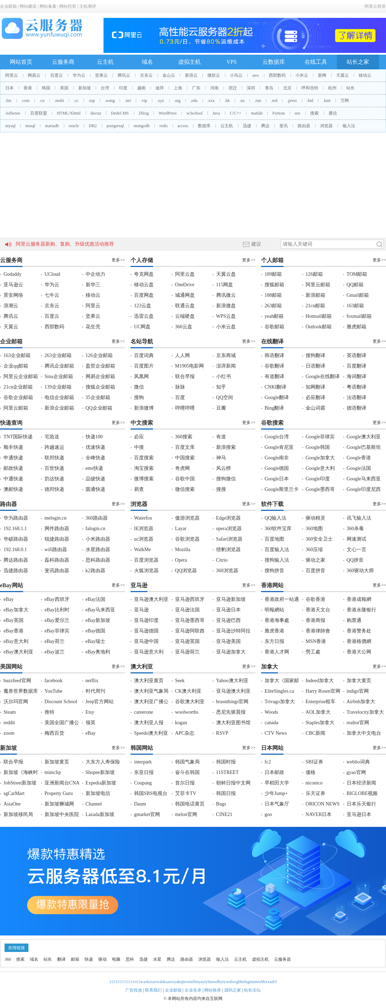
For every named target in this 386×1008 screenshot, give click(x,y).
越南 (141, 87)
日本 (9, 87)
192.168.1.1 (15, 528)
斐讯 (283, 125)
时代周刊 (95, 691)
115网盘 (224, 284)
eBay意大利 (16, 641)
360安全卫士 (319, 539)
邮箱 (75, 959)
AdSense (12, 113)
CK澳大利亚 (188, 691)
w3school (194, 113)
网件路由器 (57, 528)
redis (163, 125)
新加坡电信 (98, 793)
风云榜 (223, 468)
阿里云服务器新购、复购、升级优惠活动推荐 (65, 244)
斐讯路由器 (57, 570)
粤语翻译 (356, 387)
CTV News (276, 733)
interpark (143, 761)
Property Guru (59, 793)
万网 (344, 100)
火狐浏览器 (146, 570)
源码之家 (232, 990)
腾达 (265, 125)
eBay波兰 (55, 651)
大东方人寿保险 (103, 761)
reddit (9, 722)
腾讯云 (124, 75)
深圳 (251, 87)
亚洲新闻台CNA (62, 783)
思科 (130, 959)
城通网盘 (185, 295)
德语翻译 (356, 408)
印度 (123, 87)
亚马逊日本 (228, 609)
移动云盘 (144, 284)
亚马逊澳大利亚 (151, 599)
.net (128, 100)
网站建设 (28, 6)
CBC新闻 (315, 733)
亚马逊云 (13, 284)
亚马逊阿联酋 (190, 630)
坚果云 (101, 75)
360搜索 (183, 436)
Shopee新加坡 (100, 772)
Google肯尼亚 (279, 447)
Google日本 (277, 478)
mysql (10, 125)
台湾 (105, 87)
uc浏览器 (143, 539)
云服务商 (63, 62)
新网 (322, 75)
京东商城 (226, 355)
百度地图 (274, 539)
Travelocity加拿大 (365, 712)
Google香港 (359, 457)
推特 (49, 712)
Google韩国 (318, 447)
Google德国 (277, 468)
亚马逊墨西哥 (190, 620)
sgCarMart (14, 793)
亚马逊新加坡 (231, 599)
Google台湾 (277, 436)
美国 (64, 87)
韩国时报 (226, 761)
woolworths (186, 712)
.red (274, 100)
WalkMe (142, 549)
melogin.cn (56, 518)
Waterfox (143, 518)
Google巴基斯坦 (364, 447)
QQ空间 (224, 397)
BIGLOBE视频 (362, 793)
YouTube (53, 691)
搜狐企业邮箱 (100, 387)
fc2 (268, 761)
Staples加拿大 (320, 722)
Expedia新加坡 (101, 783)
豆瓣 (221, 408)
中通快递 (13, 478)
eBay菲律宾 (57, 630)
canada (271, 722)
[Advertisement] (193, 185)
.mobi (59, 100)
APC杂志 (184, 733)
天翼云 (342, 75)
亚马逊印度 (146, 620)
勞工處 (313, 651)
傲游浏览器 (187, 518)
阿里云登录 (375, 6)
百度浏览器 (146, 560)
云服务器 (282, 959)
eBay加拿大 (16, 609)
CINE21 (224, 814)
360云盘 (183, 326)
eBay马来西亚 (100, 609)
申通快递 (13, 457)
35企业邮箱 (98, 397)
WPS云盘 (226, 316)
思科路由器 (98, 560)
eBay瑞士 (96, 641)
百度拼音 (315, 570)
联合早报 (185, 376)
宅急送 (52, 436)
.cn (41, 100)
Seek (180, 680)
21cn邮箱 (315, 305)
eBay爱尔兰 (57, 620)
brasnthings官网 (232, 701)
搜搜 (221, 489)
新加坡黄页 (57, 761)
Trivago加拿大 (280, 701)
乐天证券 (315, 793)
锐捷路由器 (57, 539)
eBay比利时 (57, 609)
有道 (221, 436)
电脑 (116, 959)
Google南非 (277, 457)
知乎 (221, 387)
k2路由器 (95, 570)
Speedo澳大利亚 (151, 733)
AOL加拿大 (318, 712)
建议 (252, 244)
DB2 (93, 125)
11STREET (227, 772)
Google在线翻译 (323, 376)
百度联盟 (38, 113)
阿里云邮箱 (318, 284)
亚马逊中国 (146, 641)
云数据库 (273, 62)
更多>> (118, 260)
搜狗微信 (226, 478)
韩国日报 (226, 793)
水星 (157, 959)
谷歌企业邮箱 (18, 397)
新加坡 (84, 87)
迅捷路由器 (16, 570)
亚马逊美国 (228, 641)
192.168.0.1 (15, 549)
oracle (74, 125)
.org (177, 100)
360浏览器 (227, 570)
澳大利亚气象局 (151, 691)
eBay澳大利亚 (18, 651)
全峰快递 (95, 457)
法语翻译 (356, 397)
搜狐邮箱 (274, 284)
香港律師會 (318, 630)
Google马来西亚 (364, 478)
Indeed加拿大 (320, 680)
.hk (227, 100)
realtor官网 (358, 722)
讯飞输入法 (359, 518)
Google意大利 (320, 468)
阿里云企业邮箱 (21, 376)
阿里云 (11, 75)
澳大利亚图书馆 (233, 722)
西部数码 (277, 75)
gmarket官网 (147, 814)
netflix (92, 680)
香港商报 (315, 620)
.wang (110, 100)
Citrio (222, 560)
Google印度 (318, 478)
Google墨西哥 (320, 489)
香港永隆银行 (361, 609)
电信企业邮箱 (59, 397)
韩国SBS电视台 (150, 793)
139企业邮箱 (58, 387)
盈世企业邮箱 (100, 366)
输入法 (348, 125)
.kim (327, 100)
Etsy (90, 712)
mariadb (52, 125)
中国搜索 (185, 457)
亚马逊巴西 (228, 620)
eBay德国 (96, 630)
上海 (178, 87)
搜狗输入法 (277, 560)
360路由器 (97, 518)
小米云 (301, 75)
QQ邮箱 (355, 284)
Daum (140, 804)
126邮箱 (314, 274)
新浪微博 (144, 408)
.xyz (160, 100)
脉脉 (180, 387)
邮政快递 (13, 468)
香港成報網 (359, 599)
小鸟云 (236, 75)
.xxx (211, 100)
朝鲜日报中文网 (233, 783)
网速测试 (356, 539)
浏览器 (326, 125)
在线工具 (316, 62)
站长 (350, 87)
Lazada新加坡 (100, 814)
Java (216, 113)
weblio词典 (358, 761)
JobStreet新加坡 (20, 783)
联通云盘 (185, 305)
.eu (242, 100)
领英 (90, 722)
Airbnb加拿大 (361, 701)
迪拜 (159, 87)
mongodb (141, 125)
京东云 (146, 75)
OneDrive (184, 284)
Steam (10, 712)
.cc (76, 100)
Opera (181, 560)
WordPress (168, 113)
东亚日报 (144, 772)
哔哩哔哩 (185, 408)
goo (268, 814)
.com (25, 100)
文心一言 (356, 549)
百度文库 (185, 447)
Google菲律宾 (320, 436)
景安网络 (13, 295)
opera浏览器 (229, 528)
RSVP (222, 733)
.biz (8, 100)
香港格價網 (359, 641)
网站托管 (67, 6)
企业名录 (193, 990)
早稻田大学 (277, 783)
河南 (214, 87)
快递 (89, 959)
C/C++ (235, 113)
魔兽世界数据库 (21, 691)
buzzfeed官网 (17, 680)
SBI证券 (314, 761)
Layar (181, 528)
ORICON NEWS (323, 804)
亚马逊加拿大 (231, 651)
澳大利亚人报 (149, 722)
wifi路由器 (56, 549)
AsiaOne (12, 804)
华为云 (79, 75)
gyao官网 (356, 772)
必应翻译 (315, 397)
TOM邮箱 (357, 274)
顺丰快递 (13, 447)
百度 (180, 397)
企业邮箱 (8, 6)
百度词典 (144, 355)
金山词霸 (315, 408)
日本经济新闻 (361, 783)
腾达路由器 (16, 560)
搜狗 (139, 397)
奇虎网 (182, 468)
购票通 (354, 620)
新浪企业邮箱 (59, 408)
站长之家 (358, 62)
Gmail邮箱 (358, 295)
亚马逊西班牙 (190, 599)
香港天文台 (318, 609)
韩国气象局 (187, 761)
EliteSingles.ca (279, 691)
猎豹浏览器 (228, 549)
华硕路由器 (16, 539)
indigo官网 (358, 691)
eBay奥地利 (98, 651)
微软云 (213, 75)
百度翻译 (356, 366)
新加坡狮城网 (59, 804)
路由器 (304, 125)
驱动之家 (315, 560)
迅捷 (247, 125)
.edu (193, 100)
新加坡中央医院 (62, 814)
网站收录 (212, 990)
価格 (310, 772)
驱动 (102, 959)
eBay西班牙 (57, 599)
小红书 (223, 376)
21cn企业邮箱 (18, 387)
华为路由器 (16, 518)
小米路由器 (98, 539)
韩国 (46, 87)
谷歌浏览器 (187, 539)
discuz (96, 113)
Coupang (143, 783)
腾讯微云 (226, 295)
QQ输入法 (275, 518)
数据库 (204, 125)
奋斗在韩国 (187, 772)
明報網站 (274, 609)
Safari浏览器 (229, 539)
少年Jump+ (276, 793)
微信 (139, 387)
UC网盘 (142, 326)
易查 (139, 489)
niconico (314, 783)
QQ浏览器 (186, 570)
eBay (9, 599)
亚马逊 (141, 609)
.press (292, 100)
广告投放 (133, 990)
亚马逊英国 (187, 641)
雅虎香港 (274, 630)
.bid (310, 100)
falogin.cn (95, 528)
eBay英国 (14, 620)
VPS (231, 62)
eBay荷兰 (55, 641)
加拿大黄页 (359, 680)
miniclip (53, 772)
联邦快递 (54, 457)
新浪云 (191, 75)
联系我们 (153, 990)
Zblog (144, 113)
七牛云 (52, 295)
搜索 (314, 113)
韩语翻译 (274, 355)
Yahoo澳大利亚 (232, 680)
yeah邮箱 (274, 316)
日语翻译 (315, 366)
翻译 (61, 959)
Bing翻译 (274, 408)
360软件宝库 (278, 528)
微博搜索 (144, 478)
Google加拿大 (320, 457)
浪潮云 (11, 305)
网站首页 (21, 62)
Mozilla (183, 549)
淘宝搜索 (144, 468)
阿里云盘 (185, 274)
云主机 (105, 62)
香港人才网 (277, 651)
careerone (143, 712)
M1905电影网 (189, 366)
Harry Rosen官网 (323, 691)
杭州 (332, 87)
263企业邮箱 (58, 355)
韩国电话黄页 (190, 804)
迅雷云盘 (144, 316)
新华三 (93, 284)
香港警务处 (359, 630)
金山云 (168, 75)
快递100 (94, 436)
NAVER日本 (319, 814)
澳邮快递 (13, 489)
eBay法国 (96, 599)
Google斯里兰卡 (282, 489)
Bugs (221, 804)
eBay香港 (14, 630)
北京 (287, 87)
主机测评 (87, 6)
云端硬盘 (185, 316)
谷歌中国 (185, 478)
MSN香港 (316, 641)
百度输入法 (277, 549)
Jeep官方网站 (100, 701)
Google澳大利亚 (364, 436)
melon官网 (186, 814)
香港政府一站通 (282, 599)
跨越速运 (54, 447)
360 (8, 959)
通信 (332, 113)
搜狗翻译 (315, 355)
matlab (257, 113)
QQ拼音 (355, 560)
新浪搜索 (226, 447)
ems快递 (95, 468)
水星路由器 (98, 549)
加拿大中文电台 (364, 733)
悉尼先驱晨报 (231, 712)
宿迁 (232, 87)
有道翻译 (274, 376)
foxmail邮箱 (359, 316)
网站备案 (48, 6)
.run (257, 100)
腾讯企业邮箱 (59, 366)
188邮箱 (273, 295)
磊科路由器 (57, 560)
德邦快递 (54, 489)
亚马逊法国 (187, 609)
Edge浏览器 (228, 518)
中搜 (139, 447)
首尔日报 (185, 783)
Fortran (278, 113)
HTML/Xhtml (69, 113)
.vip (144, 100)
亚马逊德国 (146, 630)
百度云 (56, 75)
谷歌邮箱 (274, 326)
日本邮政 (274, 772)
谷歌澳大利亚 (190, 701)
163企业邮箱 (17, 355)
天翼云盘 (226, 274)
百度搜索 (144, 457)
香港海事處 (277, 620)
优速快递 (95, 447)
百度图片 (144, 366)
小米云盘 (226, 326)
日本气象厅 (277, 804)
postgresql (115, 125)
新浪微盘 (226, 305)
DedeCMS (120, 113)
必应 (139, 436)
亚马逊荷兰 (187, 651)
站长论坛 (252, 990)
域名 (147, 62)
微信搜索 (185, 489)
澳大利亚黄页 (149, 680)
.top (91, 100)
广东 (196, 87)
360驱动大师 (360, 570)
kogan (181, 722)
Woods (271, 712)
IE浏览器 (143, 528)
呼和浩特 (309, 87)
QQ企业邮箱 (99, 408)
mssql (30, 125)
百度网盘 (144, 295)
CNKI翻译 (275, 387)
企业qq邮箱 (16, 366)
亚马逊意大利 (149, 651)
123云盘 (142, 305)
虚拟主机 (189, 62)
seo (297, 113)
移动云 (365, 75)
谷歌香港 (315, 599)
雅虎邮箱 (356, 326)
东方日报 (274, 641)
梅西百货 (54, 733)
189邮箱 (273, 274)
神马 (221, 457)
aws (255, 75)
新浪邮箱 (315, 295)
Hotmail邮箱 (319, 316)
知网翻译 (315, 387)
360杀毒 (355, 528)
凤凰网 (141, 376)
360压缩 (314, 549)
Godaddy (12, 274)
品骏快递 (95, 478)
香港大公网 (359, 651)
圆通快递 (95, 489)
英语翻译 (356, 355)
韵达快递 (54, 478)
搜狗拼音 (274, 570)
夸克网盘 (144, 274)
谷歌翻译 (274, 366)
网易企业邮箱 (100, 376)
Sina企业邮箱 (59, 376)
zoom (9, 733)
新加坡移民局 (18, 814)
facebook (53, 680)
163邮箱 (355, 305)
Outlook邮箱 (319, 326)
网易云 (34, 75)
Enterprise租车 (321, 701)
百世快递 (54, 468)
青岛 (269, 87)
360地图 (314, 528)
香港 (28, 87)
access (183, 125)
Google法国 (359, 468)
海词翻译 (356, 376)
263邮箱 (273, 305)
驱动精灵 (315, 518)
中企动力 (95, 274)
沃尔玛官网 (16, 701)
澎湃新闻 (226, 366)
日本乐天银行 (361, 804)
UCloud (52, 274)
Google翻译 (277, 397)
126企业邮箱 (99, 355)
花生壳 (93, 326)
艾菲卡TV (186, 793)
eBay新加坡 (98, 620)
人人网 (182, 355)
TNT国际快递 (18, 436)
